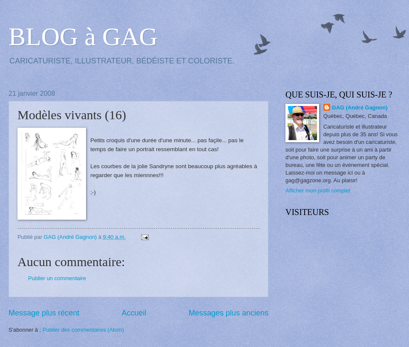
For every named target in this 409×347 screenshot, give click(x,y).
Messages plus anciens (228, 313)
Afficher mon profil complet (317, 190)
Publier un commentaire (57, 278)
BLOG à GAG (83, 37)
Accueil (133, 313)
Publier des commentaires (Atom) (83, 330)
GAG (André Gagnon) (360, 107)
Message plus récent (44, 313)
